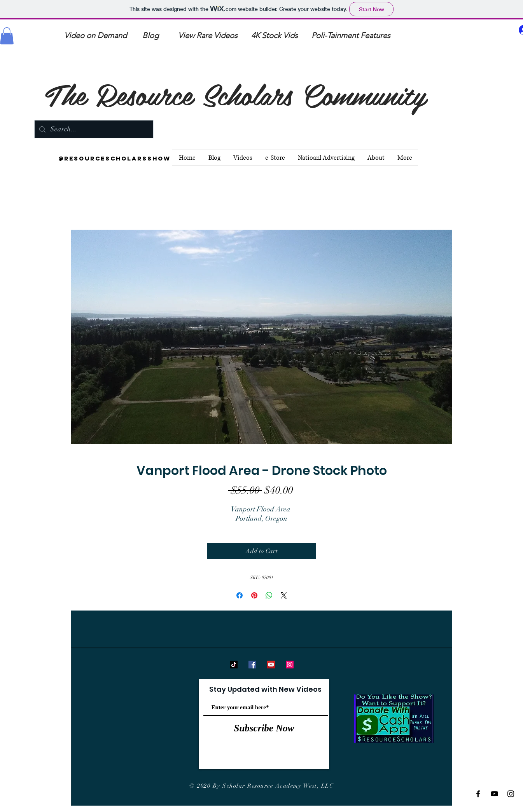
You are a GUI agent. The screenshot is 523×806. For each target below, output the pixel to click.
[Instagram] (290, 664)
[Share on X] (284, 595)
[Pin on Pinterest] (254, 595)
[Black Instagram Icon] (510, 793)
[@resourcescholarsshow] (114, 158)
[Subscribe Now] (264, 728)
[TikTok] (234, 664)
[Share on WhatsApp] (269, 595)
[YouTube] (271, 664)
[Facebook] (252, 664)
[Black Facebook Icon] (478, 793)
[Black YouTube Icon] (494, 793)
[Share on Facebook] (239, 595)
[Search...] (93, 129)
